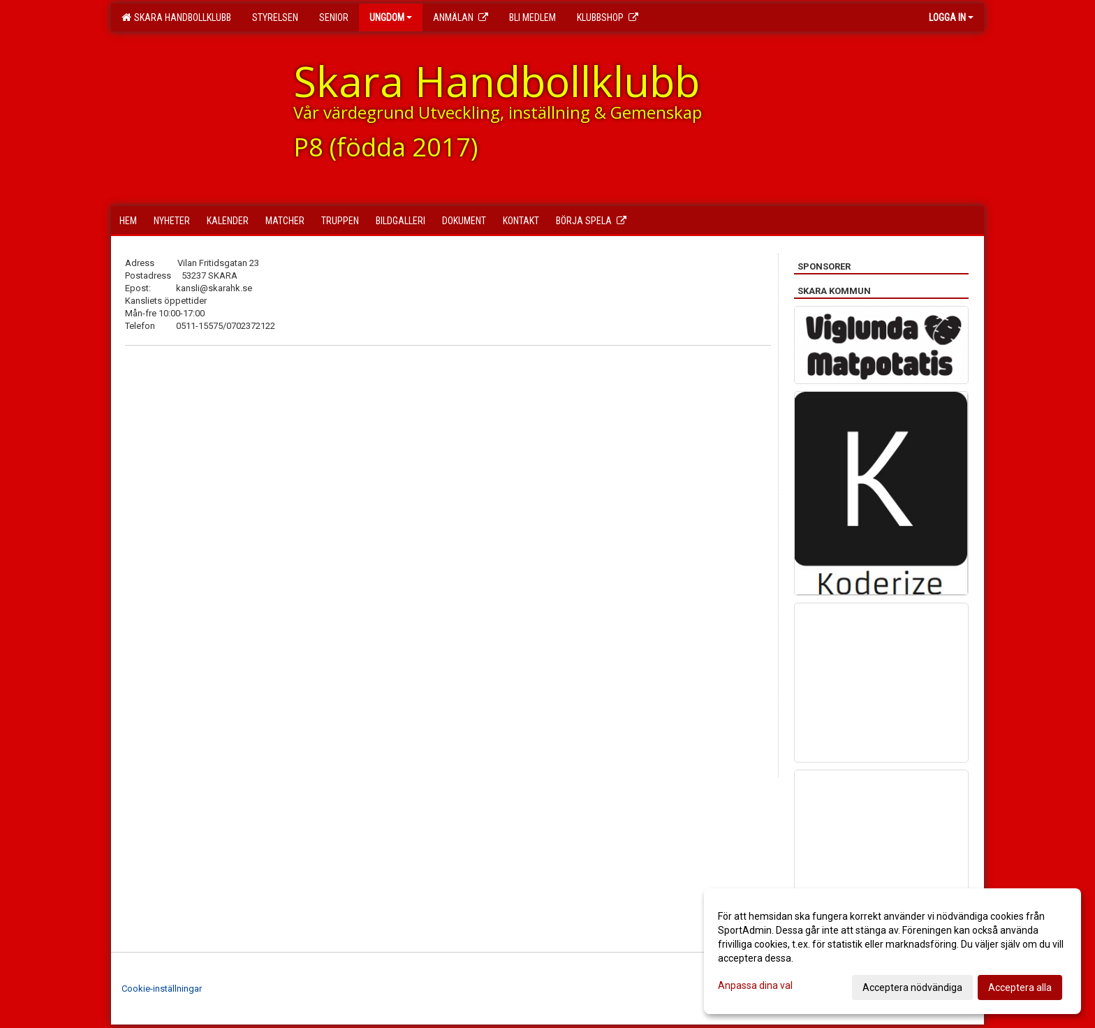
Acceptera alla (1020, 987)
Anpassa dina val (755, 985)
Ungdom (390, 17)
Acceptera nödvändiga (912, 987)
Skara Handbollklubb (176, 17)
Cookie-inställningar (162, 988)
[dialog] (892, 951)
